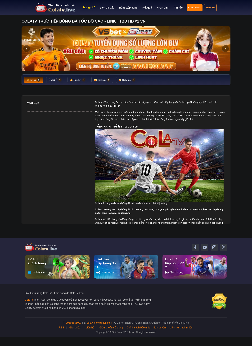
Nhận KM (210, 8)
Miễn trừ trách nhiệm (181, 327)
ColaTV (29, 299)
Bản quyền (159, 327)
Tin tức (178, 7)
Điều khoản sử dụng (111, 327)
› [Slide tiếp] (225, 48)
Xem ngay (105, 272)
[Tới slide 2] (126, 67)
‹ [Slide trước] (26, 48)
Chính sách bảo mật (138, 327)
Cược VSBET (194, 8)
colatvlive (36, 272)
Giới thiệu (75, 327)
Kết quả (147, 7)
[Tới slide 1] (122, 67)
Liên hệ (90, 327)
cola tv (213, 112)
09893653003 (74, 322)
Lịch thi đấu (107, 7)
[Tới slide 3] (129, 67)
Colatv (98, 102)
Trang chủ (89, 7)
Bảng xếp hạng (128, 7)
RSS (61, 327)
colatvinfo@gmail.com (99, 322)
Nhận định (163, 7)
